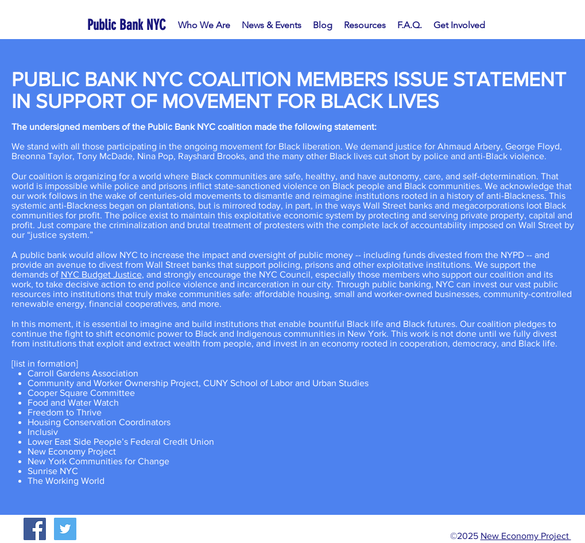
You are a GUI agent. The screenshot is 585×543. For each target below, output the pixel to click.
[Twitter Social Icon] (65, 529)
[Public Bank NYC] (129, 25)
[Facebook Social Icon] (35, 529)
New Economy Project (526, 536)
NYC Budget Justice (101, 274)
